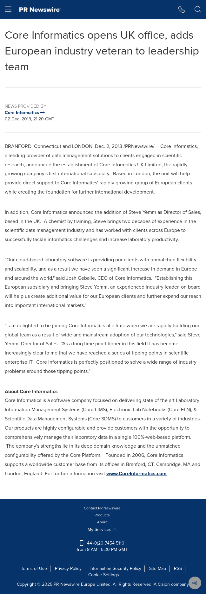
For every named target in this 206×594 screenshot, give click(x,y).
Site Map (157, 568)
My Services (102, 529)
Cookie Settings (103, 575)
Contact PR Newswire (102, 508)
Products (102, 515)
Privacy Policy (68, 568)
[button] (182, 9)
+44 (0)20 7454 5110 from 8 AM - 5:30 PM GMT (102, 546)
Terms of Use (34, 568)
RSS (178, 568)
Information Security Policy (115, 568)
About (102, 522)
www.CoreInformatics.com (136, 473)
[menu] (8, 9)
